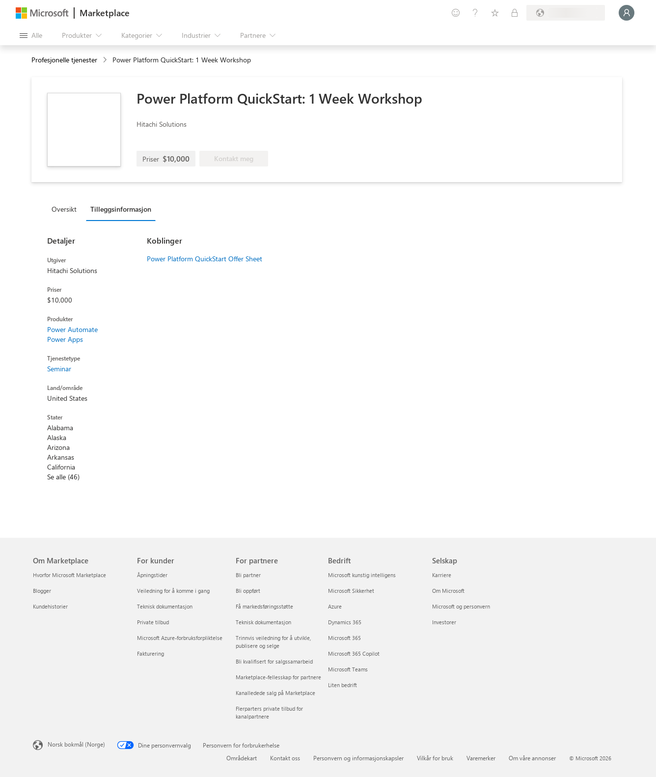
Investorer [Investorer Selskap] (444, 622)
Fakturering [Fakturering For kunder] (150, 653)
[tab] (66, 209)
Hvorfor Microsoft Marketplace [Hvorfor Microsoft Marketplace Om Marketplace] (69, 575)
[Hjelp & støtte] (475, 13)
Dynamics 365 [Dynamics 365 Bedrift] (344, 622)
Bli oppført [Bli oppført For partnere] (248, 590)
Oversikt (64, 209)
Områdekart (241, 758)
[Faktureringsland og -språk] (565, 13)
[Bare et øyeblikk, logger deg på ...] (626, 13)
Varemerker (480, 758)
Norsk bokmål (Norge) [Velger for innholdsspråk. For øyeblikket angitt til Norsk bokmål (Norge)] (76, 744)
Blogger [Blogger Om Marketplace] (42, 590)
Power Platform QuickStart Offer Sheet (204, 258)
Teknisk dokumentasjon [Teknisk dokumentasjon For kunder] (164, 606)
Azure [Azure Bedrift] (335, 606)
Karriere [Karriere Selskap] (441, 575)
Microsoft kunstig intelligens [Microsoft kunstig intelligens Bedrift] (362, 575)
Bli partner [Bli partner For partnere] (248, 575)
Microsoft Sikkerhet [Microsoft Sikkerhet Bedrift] (351, 590)
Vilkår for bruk (435, 758)
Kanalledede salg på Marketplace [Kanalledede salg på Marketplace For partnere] (275, 692)
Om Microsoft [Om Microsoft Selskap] (448, 590)
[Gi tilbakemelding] (456, 13)
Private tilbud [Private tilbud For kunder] (153, 622)
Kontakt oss (285, 758)
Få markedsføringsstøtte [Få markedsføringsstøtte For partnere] (264, 606)
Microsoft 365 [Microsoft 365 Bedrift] (344, 637)
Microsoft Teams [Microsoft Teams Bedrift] (348, 669)
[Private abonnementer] (514, 13)
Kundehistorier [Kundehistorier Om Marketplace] (50, 606)
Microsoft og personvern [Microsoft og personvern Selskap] (461, 606)
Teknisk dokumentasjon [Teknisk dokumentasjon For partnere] (263, 622)
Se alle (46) (63, 476)
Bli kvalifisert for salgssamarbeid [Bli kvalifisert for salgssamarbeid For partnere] (274, 661)
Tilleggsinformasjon (120, 209)
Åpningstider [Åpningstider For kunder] (152, 575)
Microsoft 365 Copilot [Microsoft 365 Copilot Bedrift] (354, 653)
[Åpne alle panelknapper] (31, 35)
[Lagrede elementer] (495, 13)
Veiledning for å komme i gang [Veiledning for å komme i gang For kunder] (173, 590)
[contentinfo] (105, 60)
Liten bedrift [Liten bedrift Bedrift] (342, 685)
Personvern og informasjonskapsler (358, 758)
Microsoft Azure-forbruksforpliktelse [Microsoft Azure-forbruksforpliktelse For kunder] (179, 637)
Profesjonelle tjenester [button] (64, 59)
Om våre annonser (532, 758)
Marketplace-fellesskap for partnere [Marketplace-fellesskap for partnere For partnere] (278, 677)
